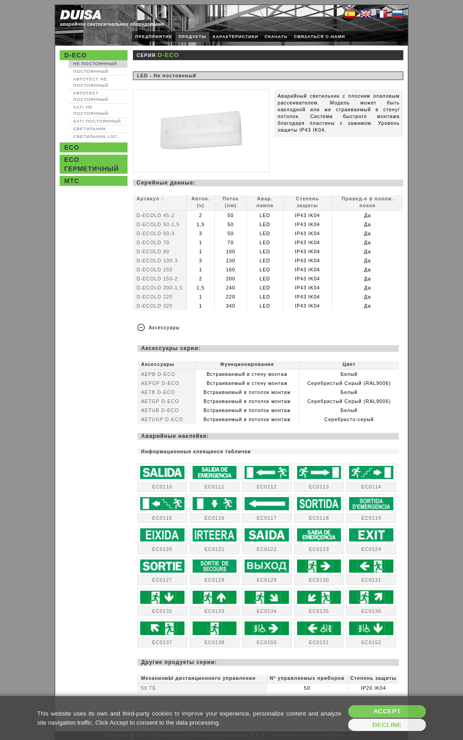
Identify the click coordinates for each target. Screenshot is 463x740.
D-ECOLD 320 (155, 305)
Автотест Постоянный (91, 96)
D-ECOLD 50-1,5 (158, 224)
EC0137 (162, 642)
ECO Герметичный (91, 164)
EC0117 (267, 518)
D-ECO (75, 55)
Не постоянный (95, 64)
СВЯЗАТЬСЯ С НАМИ (319, 36)
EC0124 (371, 549)
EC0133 (214, 611)
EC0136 (371, 611)
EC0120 (162, 549)
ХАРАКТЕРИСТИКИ (235, 36)
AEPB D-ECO (158, 374)
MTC (71, 181)
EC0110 (162, 486)
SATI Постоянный (97, 121)
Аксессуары (164, 327)
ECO (71, 147)
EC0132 (162, 611)
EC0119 (371, 518)
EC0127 (162, 580)
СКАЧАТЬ (276, 36)
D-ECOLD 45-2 (156, 215)
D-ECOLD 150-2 (157, 278)
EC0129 (267, 580)
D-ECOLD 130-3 (157, 260)
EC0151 (319, 642)
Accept (387, 711)
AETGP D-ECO (160, 401)
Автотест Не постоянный (91, 82)
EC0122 (267, 549)
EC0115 (162, 518)
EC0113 (319, 486)
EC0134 (267, 611)
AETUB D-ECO (160, 410)
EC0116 (214, 518)
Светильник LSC (95, 136)
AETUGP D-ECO (162, 419)
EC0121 (214, 549)
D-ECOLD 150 (155, 269)
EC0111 (214, 486)
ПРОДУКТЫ (192, 36)
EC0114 (371, 486)
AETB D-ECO (158, 392)
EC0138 (214, 642)
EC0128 (214, 580)
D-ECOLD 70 (153, 242)
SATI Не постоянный (91, 110)
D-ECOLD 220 (155, 296)
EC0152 (371, 642)
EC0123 (319, 549)
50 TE (148, 688)
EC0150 (267, 642)
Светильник (89, 129)
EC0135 (319, 611)
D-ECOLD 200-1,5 (160, 287)
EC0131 (371, 580)
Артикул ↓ (150, 198)
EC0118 (319, 518)
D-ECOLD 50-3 (156, 233)
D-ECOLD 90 (153, 251)
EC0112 (267, 486)
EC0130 (319, 580)
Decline (387, 724)
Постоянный (91, 71)
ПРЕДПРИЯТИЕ (153, 36)
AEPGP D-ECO (160, 383)
